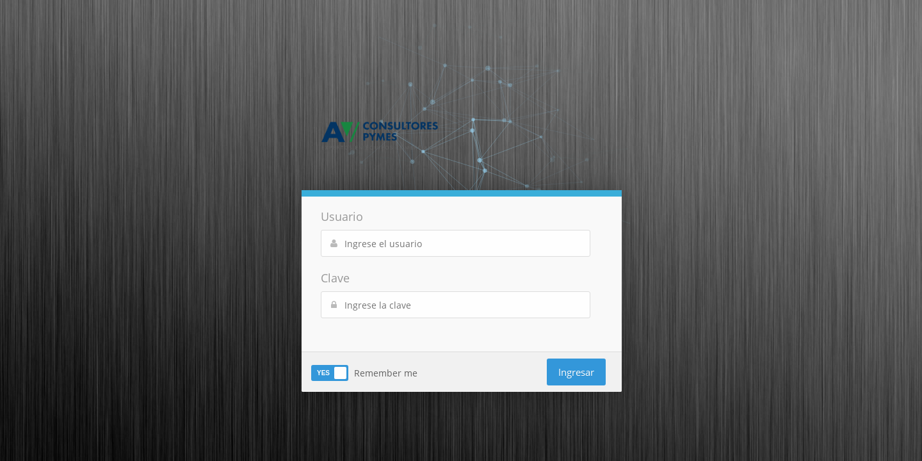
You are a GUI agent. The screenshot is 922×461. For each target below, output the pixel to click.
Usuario (342, 216)
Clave (335, 278)
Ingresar (576, 372)
